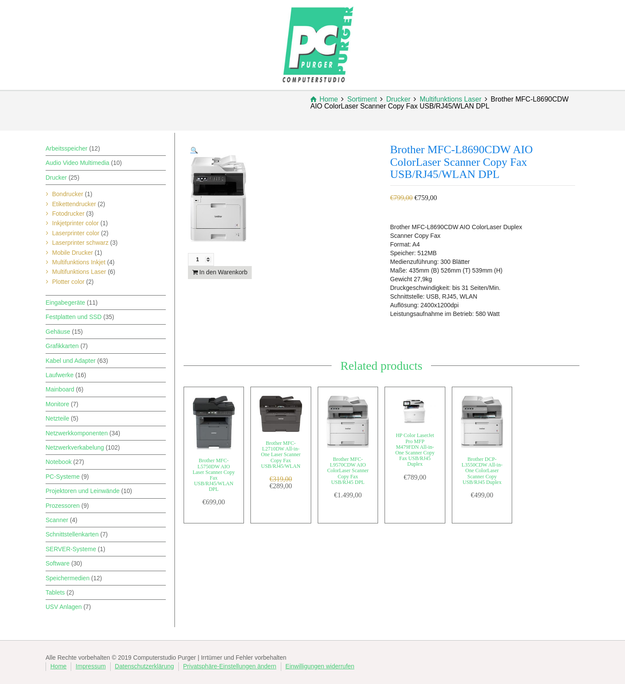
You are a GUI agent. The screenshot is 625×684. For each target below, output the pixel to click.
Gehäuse (58, 331)
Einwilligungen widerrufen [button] (320, 666)
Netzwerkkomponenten (77, 433)
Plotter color (68, 281)
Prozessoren (63, 505)
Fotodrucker (68, 213)
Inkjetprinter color (75, 223)
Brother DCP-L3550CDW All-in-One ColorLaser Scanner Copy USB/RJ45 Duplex (482, 470)
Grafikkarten (62, 345)
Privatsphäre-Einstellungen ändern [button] (229, 666)
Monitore (57, 404)
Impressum (90, 666)
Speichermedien (67, 578)
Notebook (59, 461)
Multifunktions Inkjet (78, 262)
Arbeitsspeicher (67, 148)
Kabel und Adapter (70, 360)
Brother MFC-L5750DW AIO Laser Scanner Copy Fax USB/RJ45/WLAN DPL (214, 474)
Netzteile (57, 418)
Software (57, 563)
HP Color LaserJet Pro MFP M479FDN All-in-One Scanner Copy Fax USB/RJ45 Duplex (415, 449)
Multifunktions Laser (79, 271)
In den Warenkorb (223, 272)
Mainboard (60, 389)
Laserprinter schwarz (80, 242)
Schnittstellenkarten (72, 534)
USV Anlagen (64, 606)
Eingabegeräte (65, 302)
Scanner (57, 519)
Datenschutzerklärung (144, 666)
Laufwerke (60, 375)
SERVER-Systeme (71, 549)
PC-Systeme (63, 476)
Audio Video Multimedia (77, 162)
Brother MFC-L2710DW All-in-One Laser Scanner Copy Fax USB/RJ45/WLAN (280, 454)
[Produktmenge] (201, 259)
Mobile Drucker (72, 252)
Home (58, 666)
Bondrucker (67, 194)
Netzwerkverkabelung (75, 447)
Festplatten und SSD (74, 316)
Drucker (56, 177)
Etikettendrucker (74, 204)
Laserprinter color (75, 233)
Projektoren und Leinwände (82, 490)
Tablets (55, 592)
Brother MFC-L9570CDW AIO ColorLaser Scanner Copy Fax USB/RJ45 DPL (348, 470)
